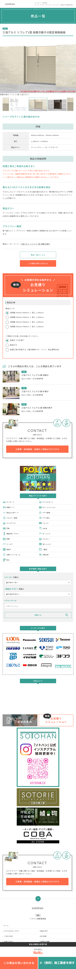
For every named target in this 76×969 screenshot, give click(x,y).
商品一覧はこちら (38, 255)
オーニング (44, 533)
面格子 (7, 549)
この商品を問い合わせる (38, 263)
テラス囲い (44, 518)
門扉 (6, 528)
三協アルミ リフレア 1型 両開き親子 (35, 244)
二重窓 (43, 549)
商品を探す (44, 931)
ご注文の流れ (8, 936)
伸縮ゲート (8, 507)
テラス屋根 (44, 512)
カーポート (8, 502)
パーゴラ (8, 544)
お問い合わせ (8, 941)
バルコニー (44, 539)
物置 (6, 539)
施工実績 (43, 936)
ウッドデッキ (9, 523)
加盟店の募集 (45, 941)
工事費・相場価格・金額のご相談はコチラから (37, 449)
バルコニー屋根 (10, 518)
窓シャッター (45, 544)
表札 (6, 560)
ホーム (6, 925)
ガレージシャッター (47, 507)
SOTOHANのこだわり (11, 931)
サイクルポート (46, 502)
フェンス (44, 523)
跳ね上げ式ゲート (11, 512)
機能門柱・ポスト (11, 533)
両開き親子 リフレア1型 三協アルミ (38, 67)
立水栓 (43, 528)
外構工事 (44, 554)
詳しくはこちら (38, 700)
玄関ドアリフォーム (11, 554)
